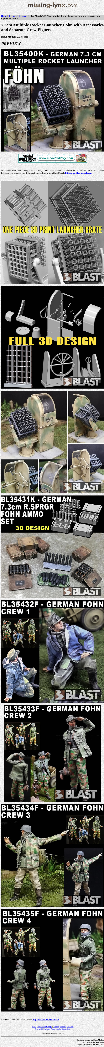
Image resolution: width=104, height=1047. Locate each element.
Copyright (39, 1029)
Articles (63, 1026)
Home (4, 16)
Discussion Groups (44, 1026)
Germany (23, 16)
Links (58, 1029)
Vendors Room (49, 1029)
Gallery (56, 1026)
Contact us (66, 1029)
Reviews (12, 16)
